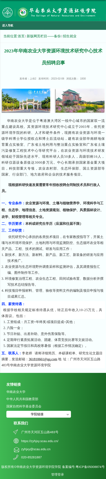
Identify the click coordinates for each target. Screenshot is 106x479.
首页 (21, 36)
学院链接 (37, 414)
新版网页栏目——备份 (44, 36)
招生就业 (69, 36)
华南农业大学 (15, 392)
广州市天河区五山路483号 (39, 432)
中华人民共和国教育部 (22, 399)
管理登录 (57, 474)
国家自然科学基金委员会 (23, 406)
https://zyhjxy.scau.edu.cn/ (39, 441)
